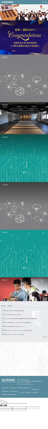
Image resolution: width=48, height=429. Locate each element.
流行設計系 (22, 392)
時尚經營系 (35, 392)
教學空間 (5, 105)
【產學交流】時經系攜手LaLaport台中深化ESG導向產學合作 (16, 322)
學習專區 (5, 57)
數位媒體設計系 (5, 391)
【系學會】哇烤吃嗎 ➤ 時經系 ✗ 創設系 (11, 314)
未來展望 (5, 185)
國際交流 (5, 280)
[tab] (3, 305)
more (44, 337)
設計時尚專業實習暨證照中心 (24, 388)
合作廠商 (5, 137)
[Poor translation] (5, 405)
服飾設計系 (28, 392)
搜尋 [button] (42, 2)
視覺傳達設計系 (36, 389)
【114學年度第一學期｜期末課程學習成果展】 (12, 311)
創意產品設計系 (14, 391)
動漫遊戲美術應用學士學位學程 (9, 394)
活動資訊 (5, 232)
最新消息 (5, 23)
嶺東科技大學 (5, 388)
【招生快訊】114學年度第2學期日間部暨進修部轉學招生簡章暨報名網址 (19, 318)
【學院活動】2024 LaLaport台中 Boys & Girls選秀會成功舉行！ (17, 330)
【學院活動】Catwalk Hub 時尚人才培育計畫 (12, 334)
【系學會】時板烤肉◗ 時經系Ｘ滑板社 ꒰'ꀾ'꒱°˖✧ (13, 326)
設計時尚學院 (12, 388)
